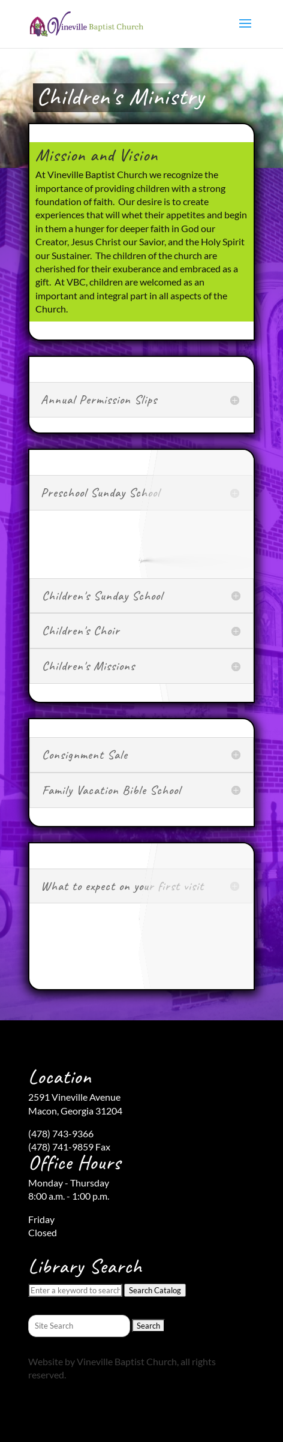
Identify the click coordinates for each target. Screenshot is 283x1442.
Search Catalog (155, 1290)
